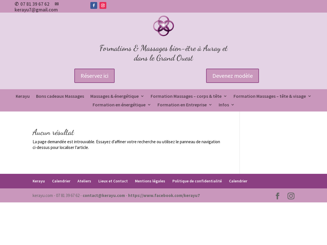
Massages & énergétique (114, 96)
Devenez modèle (232, 75)
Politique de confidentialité (197, 181)
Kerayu (23, 96)
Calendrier (61, 181)
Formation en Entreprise (182, 105)
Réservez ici (94, 75)
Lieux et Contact (113, 181)
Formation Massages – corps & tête (186, 96)
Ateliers (84, 181)
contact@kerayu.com (104, 195)
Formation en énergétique (119, 105)
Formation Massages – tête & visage (270, 96)
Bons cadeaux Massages (60, 96)
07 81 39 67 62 (34, 4)
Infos (224, 105)
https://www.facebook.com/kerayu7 (164, 195)
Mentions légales (150, 181)
